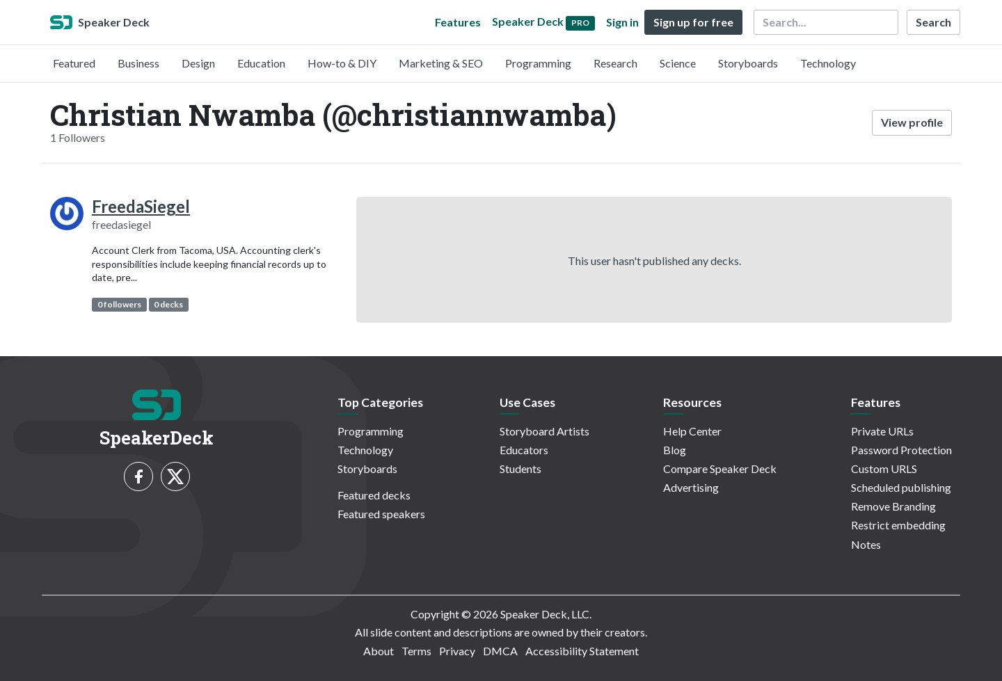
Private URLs (882, 431)
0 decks (168, 304)
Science (678, 63)
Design (198, 63)
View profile (912, 122)
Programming (538, 63)
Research (615, 63)
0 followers (119, 304)
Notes (866, 544)
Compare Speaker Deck (720, 468)
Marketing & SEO (441, 63)
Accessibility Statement (582, 650)
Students (520, 468)
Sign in (622, 22)
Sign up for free (693, 22)
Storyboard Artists (544, 431)
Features (458, 22)
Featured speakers (381, 513)
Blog (674, 449)
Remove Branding (893, 506)
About (378, 650)
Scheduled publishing (901, 487)
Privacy (457, 650)
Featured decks (374, 495)
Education (261, 63)
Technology (828, 63)
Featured (74, 63)
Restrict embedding (898, 524)
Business (138, 63)
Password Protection (901, 449)
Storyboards (748, 63)
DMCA (500, 650)
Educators (524, 449)
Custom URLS (884, 468)
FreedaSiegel (141, 206)
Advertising (691, 487)
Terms (416, 650)
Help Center (692, 431)
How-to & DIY (342, 63)
